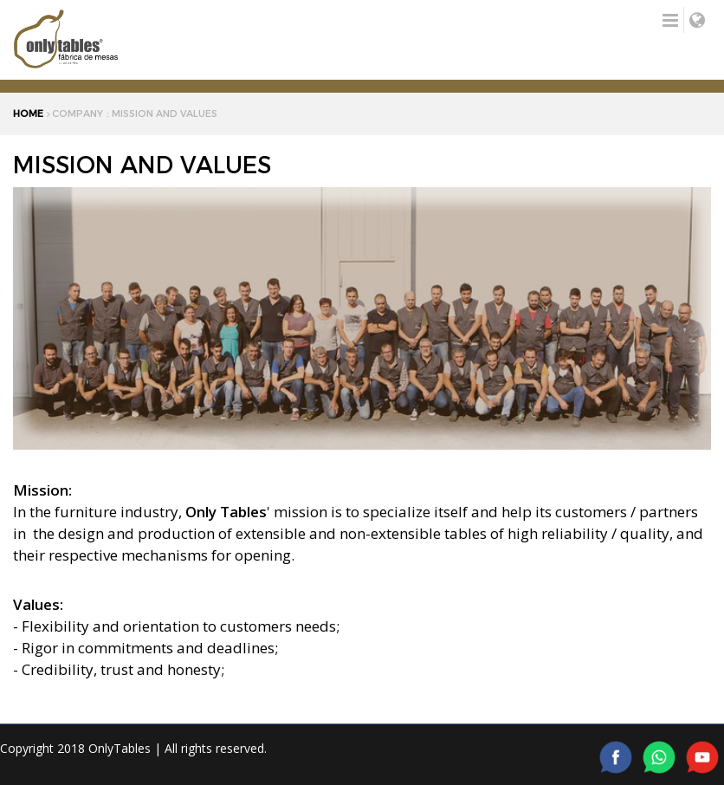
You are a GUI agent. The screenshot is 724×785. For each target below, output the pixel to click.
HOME (28, 113)
